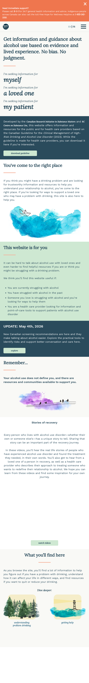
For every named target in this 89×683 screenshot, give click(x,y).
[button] (83, 27)
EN (70, 26)
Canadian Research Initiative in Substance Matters (50, 121)
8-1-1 (16, 11)
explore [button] (14, 350)
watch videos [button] (44, 543)
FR (74, 26)
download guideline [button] (20, 153)
